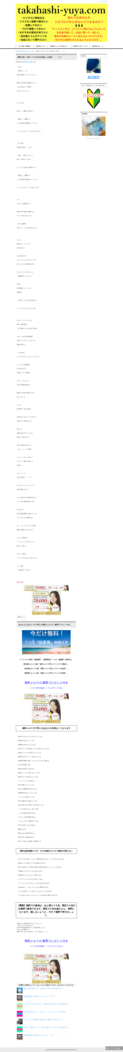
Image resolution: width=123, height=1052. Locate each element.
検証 (34, 62)
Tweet (19, 66)
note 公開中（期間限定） (24, 46)
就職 (30, 62)
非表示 (23, 617)
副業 (27, 62)
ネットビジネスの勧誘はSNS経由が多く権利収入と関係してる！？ (44, 1019)
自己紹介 (94, 77)
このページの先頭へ (115, 1048)
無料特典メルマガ (40, 46)
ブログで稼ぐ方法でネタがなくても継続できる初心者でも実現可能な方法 (46, 1004)
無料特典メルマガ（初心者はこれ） (59, 46)
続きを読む (20, 582)
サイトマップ (103, 1)
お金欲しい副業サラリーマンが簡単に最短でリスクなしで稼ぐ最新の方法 (46, 1027)
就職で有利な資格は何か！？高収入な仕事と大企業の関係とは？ (43, 988)
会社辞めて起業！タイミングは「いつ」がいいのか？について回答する (45, 1012)
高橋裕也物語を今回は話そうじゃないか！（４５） (39, 1035)
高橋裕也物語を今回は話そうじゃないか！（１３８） (40, 996)
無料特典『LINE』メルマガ (80, 46)
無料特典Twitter (96, 46)
